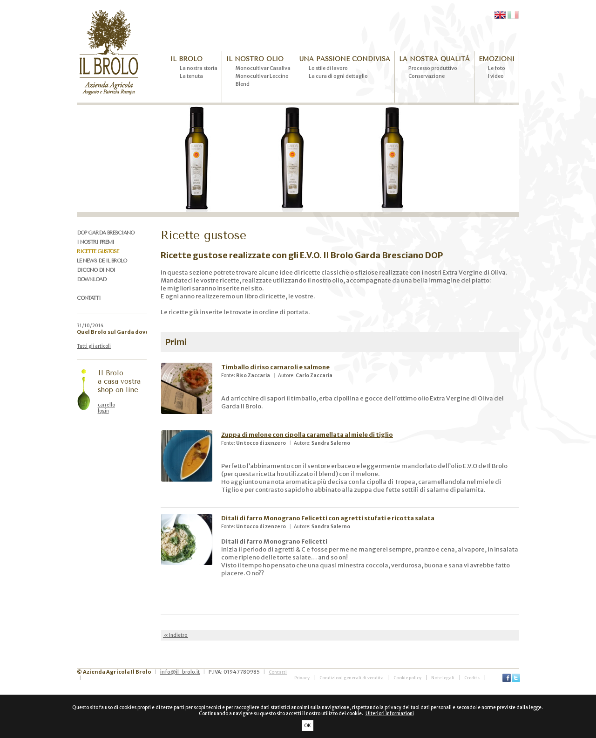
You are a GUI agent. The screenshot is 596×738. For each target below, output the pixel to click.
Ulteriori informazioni (390, 713)
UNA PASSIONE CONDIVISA (344, 58)
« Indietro (175, 635)
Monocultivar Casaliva (263, 68)
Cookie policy (407, 677)
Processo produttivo (432, 68)
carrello (106, 405)
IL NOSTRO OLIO (255, 58)
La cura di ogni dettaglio (338, 76)
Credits (472, 677)
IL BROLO (186, 58)
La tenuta (191, 76)
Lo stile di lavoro (328, 68)
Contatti (278, 672)
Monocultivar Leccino (262, 76)
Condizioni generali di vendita (351, 677)
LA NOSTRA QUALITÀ (434, 58)
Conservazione (426, 76)
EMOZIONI (497, 58)
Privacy (302, 677)
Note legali (442, 677)
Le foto (496, 68)
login (103, 411)
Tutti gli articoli (94, 346)
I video (496, 76)
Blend (243, 84)
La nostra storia (198, 68)
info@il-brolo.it (180, 672)
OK (307, 726)
